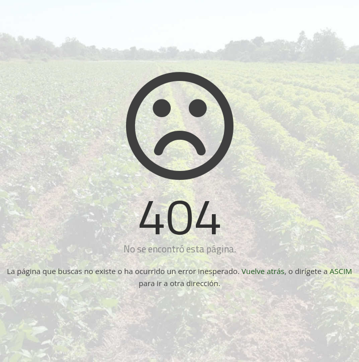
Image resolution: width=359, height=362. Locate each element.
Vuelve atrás (263, 271)
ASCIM (341, 271)
